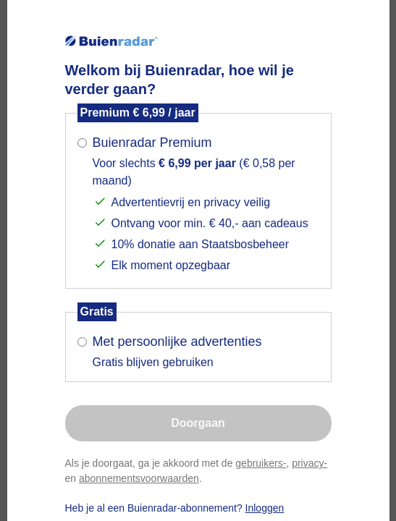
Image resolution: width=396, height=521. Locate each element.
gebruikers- (260, 463)
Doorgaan (198, 423)
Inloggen (265, 508)
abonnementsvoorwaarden (139, 478)
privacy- (309, 463)
